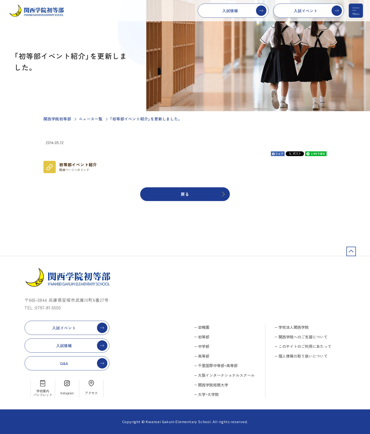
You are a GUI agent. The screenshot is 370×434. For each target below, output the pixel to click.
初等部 (203, 337)
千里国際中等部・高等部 (218, 365)
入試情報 (230, 10)
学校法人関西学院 (293, 327)
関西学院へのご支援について (303, 337)
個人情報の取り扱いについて (303, 356)
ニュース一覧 (91, 119)
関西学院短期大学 (213, 385)
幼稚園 (203, 327)
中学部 (203, 346)
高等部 (203, 356)
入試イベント (306, 10)
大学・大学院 (208, 394)
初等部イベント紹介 (78, 167)
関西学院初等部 (57, 119)
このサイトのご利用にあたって (304, 346)
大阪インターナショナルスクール (226, 375)
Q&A (64, 363)
